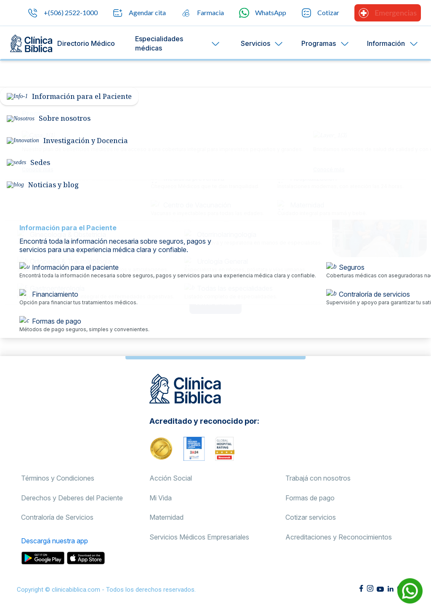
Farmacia (202, 13)
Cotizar (320, 13)
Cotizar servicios (310, 517)
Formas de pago (310, 498)
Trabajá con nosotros (318, 478)
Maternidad (166, 517)
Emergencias (388, 13)
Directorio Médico (86, 43)
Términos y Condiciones (57, 478)
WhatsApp (262, 13)
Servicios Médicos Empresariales (199, 537)
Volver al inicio (215, 302)
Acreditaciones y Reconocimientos (338, 537)
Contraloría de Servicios (57, 517)
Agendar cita (139, 13)
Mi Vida (160, 498)
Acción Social (170, 478)
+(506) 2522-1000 (63, 13)
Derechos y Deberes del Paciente (72, 498)
